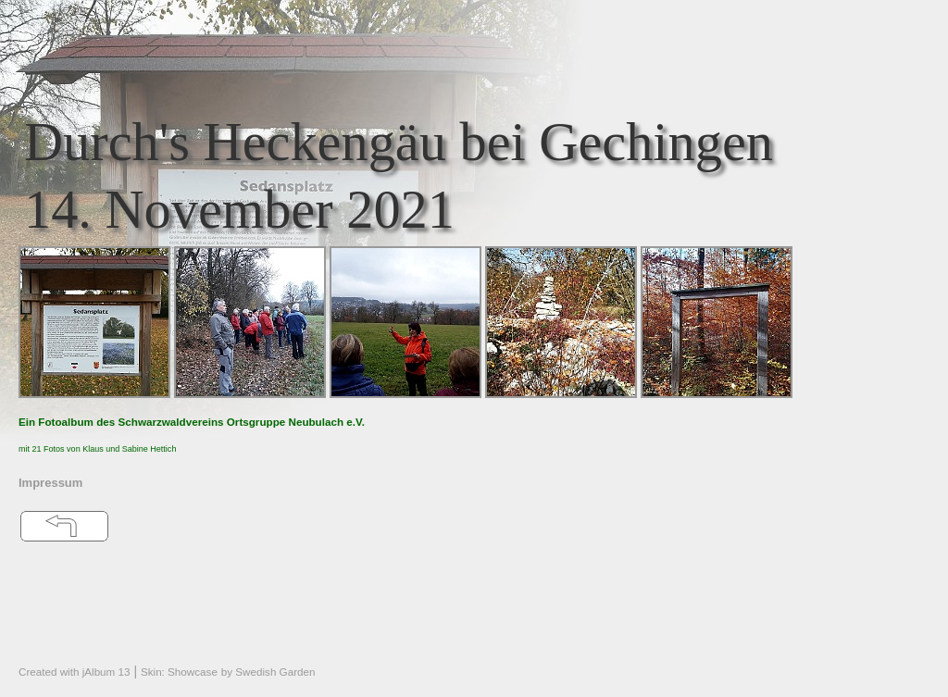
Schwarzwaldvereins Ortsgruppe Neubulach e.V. (241, 422)
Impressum (50, 483)
